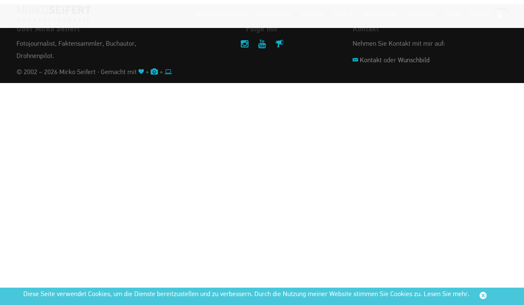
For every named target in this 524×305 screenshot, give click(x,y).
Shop (452, 14)
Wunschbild (414, 60)
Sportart (274, 14)
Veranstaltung (221, 14)
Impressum (380, 14)
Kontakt (371, 60)
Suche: (479, 14)
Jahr (344, 14)
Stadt (312, 14)
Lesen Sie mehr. (446, 294)
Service (420, 14)
